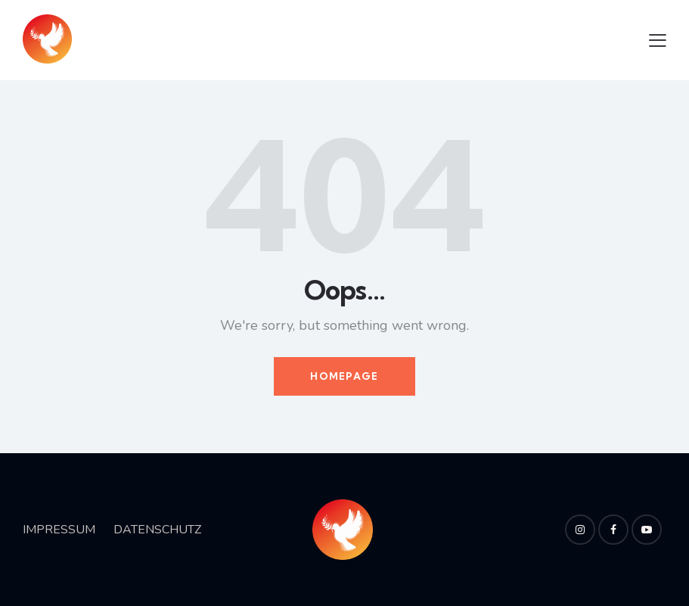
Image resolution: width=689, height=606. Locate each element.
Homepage (344, 376)
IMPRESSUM (59, 529)
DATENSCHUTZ (157, 529)
